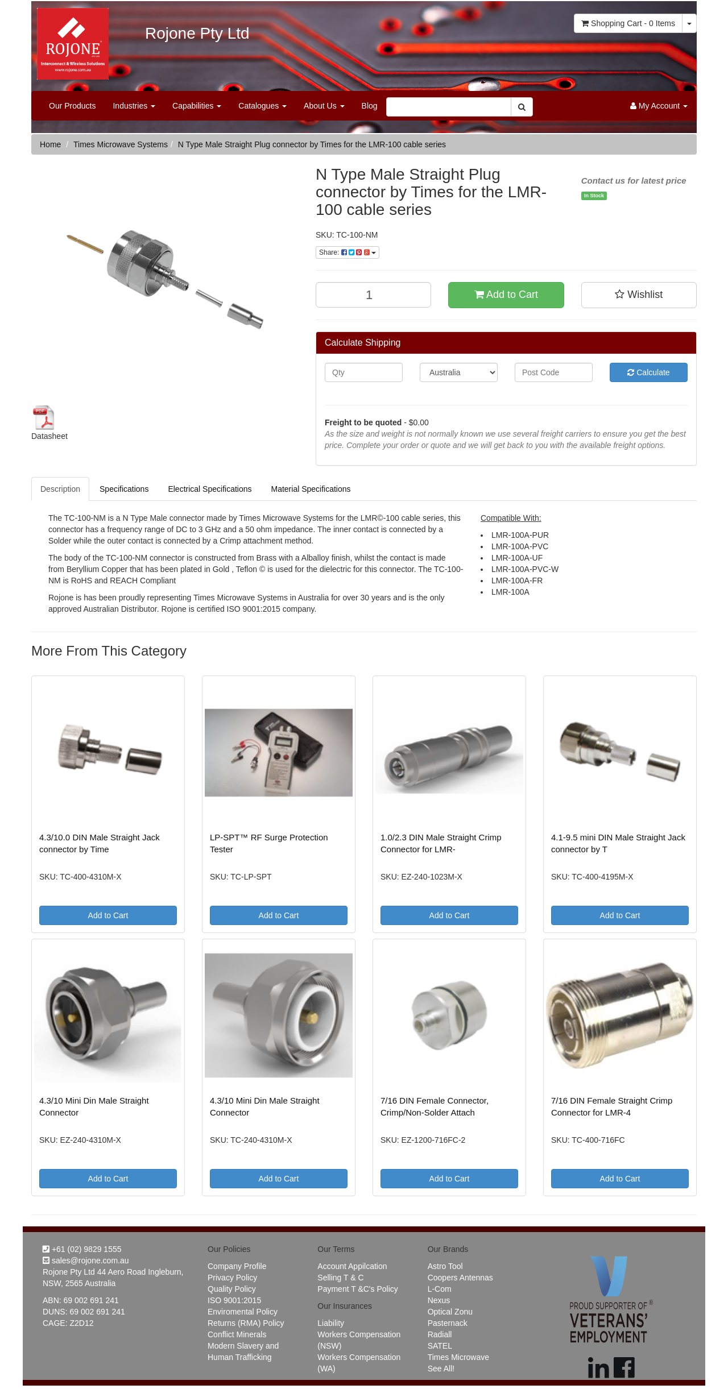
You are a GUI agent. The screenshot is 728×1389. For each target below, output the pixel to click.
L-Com (440, 1288)
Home (50, 144)
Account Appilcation (352, 1266)
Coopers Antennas (460, 1277)
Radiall (440, 1334)
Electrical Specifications (209, 489)
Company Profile (237, 1266)
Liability (330, 1323)
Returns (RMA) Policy (246, 1323)
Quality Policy (232, 1288)
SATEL (440, 1345)
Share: (347, 252)
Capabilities (196, 105)
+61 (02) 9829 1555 (82, 1249)
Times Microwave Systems (120, 144)
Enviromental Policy (243, 1311)
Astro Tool (445, 1266)
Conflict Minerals (237, 1334)
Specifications (124, 489)
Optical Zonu (450, 1311)
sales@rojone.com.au (86, 1260)
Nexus (439, 1300)
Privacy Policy (232, 1277)
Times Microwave (458, 1357)
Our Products (72, 105)
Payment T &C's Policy (357, 1288)
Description (60, 489)
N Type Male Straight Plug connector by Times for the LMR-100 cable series (312, 144)
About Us (324, 105)
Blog (370, 105)
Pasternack (448, 1323)
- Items (628, 23)
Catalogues (262, 105)
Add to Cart (506, 294)
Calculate (648, 372)
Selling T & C (340, 1277)
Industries (134, 105)
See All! (441, 1368)
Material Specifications (310, 489)
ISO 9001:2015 (234, 1300)
